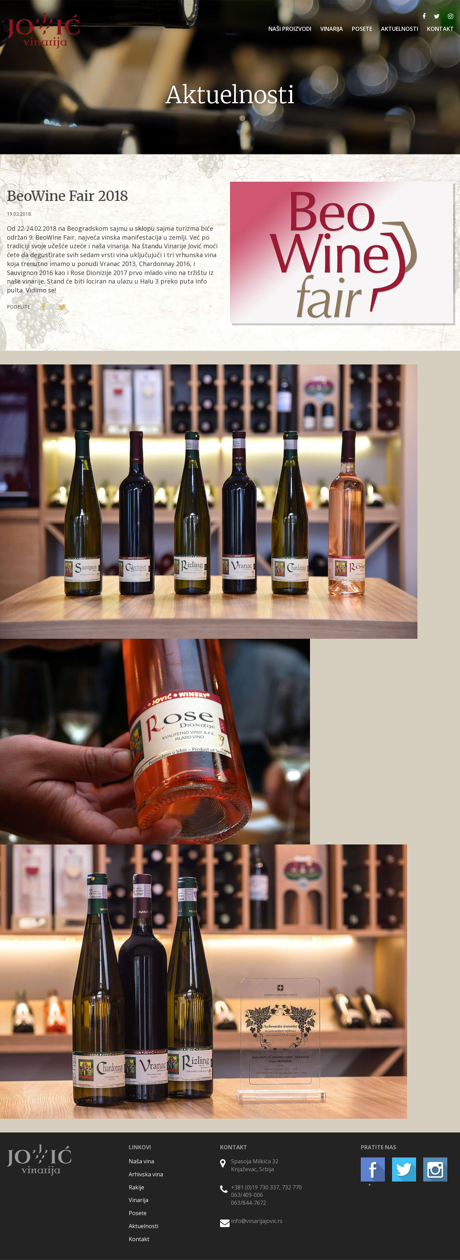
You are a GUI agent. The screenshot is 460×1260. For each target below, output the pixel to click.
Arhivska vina (146, 1174)
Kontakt (139, 1239)
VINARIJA (331, 29)
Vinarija (138, 1200)
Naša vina (141, 1161)
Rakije (136, 1187)
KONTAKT (440, 29)
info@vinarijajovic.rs (257, 1221)
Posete (138, 1213)
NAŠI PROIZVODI (289, 29)
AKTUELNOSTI (399, 29)
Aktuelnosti (143, 1226)
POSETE (362, 29)
